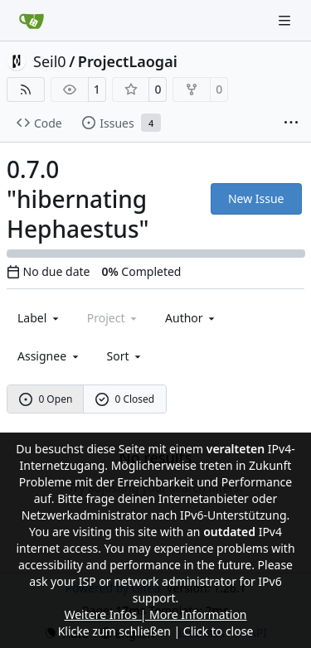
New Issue (256, 198)
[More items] (291, 123)
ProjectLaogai (127, 61)
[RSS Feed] (26, 89)
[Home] (31, 21)
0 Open (46, 399)
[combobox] (39, 318)
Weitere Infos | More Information (155, 614)
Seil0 (49, 61)
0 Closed (125, 399)
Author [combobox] (191, 318)
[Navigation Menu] (286, 20)
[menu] (125, 356)
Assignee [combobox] (49, 356)
